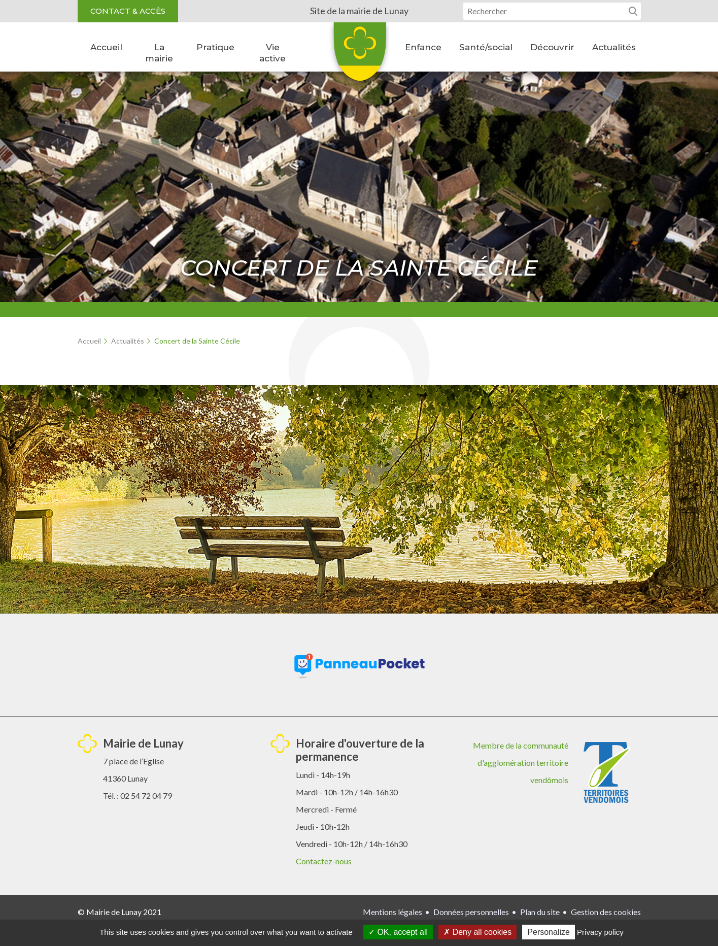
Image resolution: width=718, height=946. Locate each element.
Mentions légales (392, 912)
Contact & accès (127, 11)
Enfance (423, 47)
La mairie (159, 52)
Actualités (614, 47)
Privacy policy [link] (600, 932)
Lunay (359, 55)
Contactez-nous (324, 861)
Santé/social (485, 47)
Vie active (272, 52)
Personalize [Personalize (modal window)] (548, 932)
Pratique (215, 47)
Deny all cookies (477, 932)
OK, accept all (398, 932)
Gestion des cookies (606, 912)
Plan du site (540, 912)
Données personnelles (471, 912)
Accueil (106, 47)
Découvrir (552, 47)
